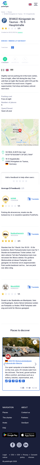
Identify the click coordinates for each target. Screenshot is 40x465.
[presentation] (4, 364)
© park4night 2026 (10, 461)
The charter (7, 417)
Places (10, 12)
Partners (24, 417)
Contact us (25, 412)
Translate (33, 199)
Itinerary (5, 60)
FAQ (4, 428)
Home (3, 12)
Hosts (5, 423)
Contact (25, 60)
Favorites (15, 60)
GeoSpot (24, 423)
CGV (18, 455)
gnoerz (20, 32)
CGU (12, 455)
